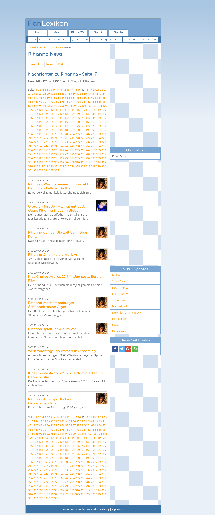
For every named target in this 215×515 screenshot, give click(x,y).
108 (41, 110)
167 (35, 126)
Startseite (33, 47)
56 (70, 97)
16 (79, 89)
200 (51, 134)
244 (46, 146)
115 (77, 110)
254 (98, 146)
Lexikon (48, 23)
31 (55, 93)
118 (93, 110)
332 (35, 170)
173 (67, 126)
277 (62, 154)
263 (67, 150)
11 (60, 89)
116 (82, 110)
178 (93, 126)
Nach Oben (68, 509)
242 (35, 146)
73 (55, 102)
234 (72, 142)
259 (46, 150)
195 (103, 130)
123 (41, 114)
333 (41, 170)
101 (84, 106)
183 (41, 130)
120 (103, 110)
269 (98, 150)
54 (63, 97)
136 (30, 118)
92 (48, 106)
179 (98, 126)
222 (88, 138)
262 (62, 150)
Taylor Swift (119, 300)
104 (99, 106)
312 (88, 162)
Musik (57, 32)
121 (30, 114)
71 (48, 102)
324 (72, 166)
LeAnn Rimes (120, 287)
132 (88, 114)
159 (72, 122)
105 (105, 106)
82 (89, 102)
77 (70, 102)
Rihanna (59, 47)
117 (88, 110)
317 (35, 166)
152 (35, 122)
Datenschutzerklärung (98, 509)
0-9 (154, 39)
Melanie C (118, 275)
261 (56, 150)
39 (85, 93)
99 (74, 106)
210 (103, 134)
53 (59, 97)
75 (63, 102)
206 (82, 134)
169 (46, 126)
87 (29, 106)
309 (72, 162)
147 (88, 118)
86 (103, 102)
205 (77, 134)
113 (67, 110)
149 (98, 118)
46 (33, 97)
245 (51, 146)
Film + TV (77, 32)
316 (30, 166)
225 (103, 138)
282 (88, 154)
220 (77, 138)
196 (30, 134)
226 (30, 142)
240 (103, 142)
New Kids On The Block (126, 312)
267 (88, 150)
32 (59, 93)
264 (72, 150)
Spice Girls (118, 281)
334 (46, 170)
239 (98, 142)
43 (100, 93)
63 (96, 97)
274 (46, 154)
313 (93, 162)
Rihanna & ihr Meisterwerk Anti (54, 254)
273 (41, 154)
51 (51, 97)
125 (51, 114)
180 (103, 126)
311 (82, 162)
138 (41, 118)
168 (41, 126)
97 (66, 106)
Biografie (35, 64)
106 (30, 110)
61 (89, 97)
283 (93, 154)
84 (96, 102)
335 (51, 170)
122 (35, 114)
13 (68, 89)
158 (67, 122)
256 (30, 150)
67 (33, 102)
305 (51, 162)
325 (77, 166)
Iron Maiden (119, 319)
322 (62, 166)
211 (30, 138)
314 (98, 162)
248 (67, 146)
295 (77, 158)
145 (77, 118)
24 (29, 93)
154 (46, 122)
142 (62, 118)
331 (30, 170)
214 (46, 138)
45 (29, 97)
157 (62, 122)
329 (98, 166)
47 (37, 97)
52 (55, 97)
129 (72, 114)
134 (98, 114)
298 (93, 158)
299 (98, 158)
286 (30, 158)
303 (41, 162)
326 (82, 166)
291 (56, 158)
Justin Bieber (120, 294)
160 (77, 122)
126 (56, 114)
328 (93, 166)
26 (37, 93)
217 (62, 138)
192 (88, 130)
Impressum (117, 509)
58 (77, 97)
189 (72, 130)
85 (100, 102)
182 (35, 130)
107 (35, 110)
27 (40, 93)
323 (67, 166)
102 (89, 106)
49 (44, 97)
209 (98, 134)
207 (88, 134)
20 (94, 89)
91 (44, 106)
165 (103, 122)
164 (98, 122)
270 (103, 150)
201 (56, 134)
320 (51, 166)
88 (33, 106)
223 (93, 138)
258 (41, 150)
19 (90, 89)
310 (77, 162)
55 (66, 97)
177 (88, 126)
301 (30, 162)
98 (70, 106)
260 (51, 150)
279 (72, 154)
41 (92, 93)
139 (46, 118)
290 (51, 158)
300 (103, 158)
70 (44, 102)
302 (35, 162)
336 (56, 170)
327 (88, 166)
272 (35, 154)
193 (93, 130)
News (37, 32)
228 (41, 142)
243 (41, 146)
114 (72, 110)
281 (82, 154)
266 (82, 150)
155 (51, 122)
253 (93, 146)
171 (56, 126)
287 (35, 158)
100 (78, 106)
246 (56, 146)
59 (81, 97)
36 (74, 93)
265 (77, 150)
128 (67, 114)
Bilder (62, 64)
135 (103, 114)
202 (62, 134)
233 (67, 142)
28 (44, 93)
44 (103, 93)
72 (51, 102)
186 (56, 130)
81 (85, 102)
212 (35, 138)
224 (98, 138)
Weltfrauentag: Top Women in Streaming (62, 351)
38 (81, 93)
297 (88, 158)
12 (64, 89)
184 (46, 130)
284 (98, 154)
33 (63, 93)
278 (67, 154)
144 (72, 118)
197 (35, 134)
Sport (98, 32)
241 (30, 146)
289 (46, 158)
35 (70, 93)
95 (59, 106)
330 (103, 166)
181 (30, 130)
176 (82, 126)
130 (77, 114)
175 (77, 126)
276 (56, 154)
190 (77, 130)
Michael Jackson (122, 306)
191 (82, 130)
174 (72, 126)
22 (101, 89)
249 (72, 146)
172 (62, 126)
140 (51, 118)
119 (98, 110)
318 (41, 166)
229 (46, 142)
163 (93, 122)
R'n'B (50, 47)
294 (72, 158)
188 (67, 130)
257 (35, 150)
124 (46, 114)
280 (77, 154)
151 (30, 122)
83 (92, 102)
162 (88, 122)
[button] (115, 349)
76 (66, 102)
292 (62, 158)
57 (74, 97)
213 (41, 138)
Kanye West (119, 331)
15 (75, 89)
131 (82, 114)
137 (35, 118)
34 (66, 93)
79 (77, 102)
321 (56, 166)
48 (40, 97)
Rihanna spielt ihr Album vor (52, 329)
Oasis (115, 325)
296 (82, 158)
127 (62, 114)
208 (93, 134)
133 (93, 114)
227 (35, 142)
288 (41, 158)
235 (77, 142)
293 (67, 158)
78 (74, 102)
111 (56, 110)
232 (62, 142)
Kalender (80, 509)
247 (62, 146)
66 (29, 102)
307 (62, 162)
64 (100, 97)
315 (103, 162)
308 (67, 162)
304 (46, 162)
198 (41, 134)
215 (51, 138)
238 (93, 142)
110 (51, 110)
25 (33, 93)
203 (67, 134)
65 (103, 97)
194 (98, 130)
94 (55, 106)
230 (51, 142)
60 (85, 97)
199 (46, 134)
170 (51, 126)
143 (67, 118)
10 (57, 89)
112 (62, 110)
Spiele (118, 32)
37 (77, 93)
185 (51, 130)
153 (41, 122)
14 (71, 89)
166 (30, 126)
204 (72, 134)
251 (82, 146)
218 (67, 138)
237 (88, 142)
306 (56, 162)
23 (105, 89)
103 (94, 106)
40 (89, 93)
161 (82, 122)
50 (48, 97)
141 (56, 118)
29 (48, 93)
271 (30, 154)
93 (51, 106)
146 (82, 118)
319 (46, 166)
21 (97, 89)
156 (56, 122)
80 (81, 102)
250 (77, 146)
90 (40, 106)
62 (92, 97)
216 (56, 138)
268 (93, 150)
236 (82, 142)
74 (59, 102)
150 (103, 118)
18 (86, 89)
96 (63, 106)
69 (40, 102)
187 (62, 130)
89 (37, 106)
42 (96, 93)
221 (82, 138)
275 (51, 154)
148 (93, 118)
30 (51, 93)
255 (103, 146)
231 (56, 142)
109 (46, 110)
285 (103, 154)
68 (37, 102)
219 (72, 138)
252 (88, 146)
